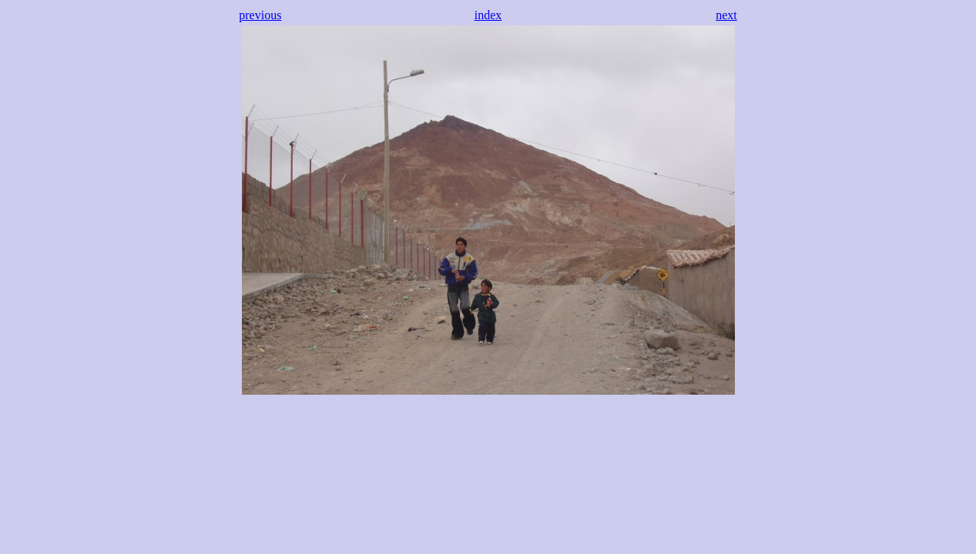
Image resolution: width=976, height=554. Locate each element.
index (488, 15)
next (726, 15)
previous (260, 15)
